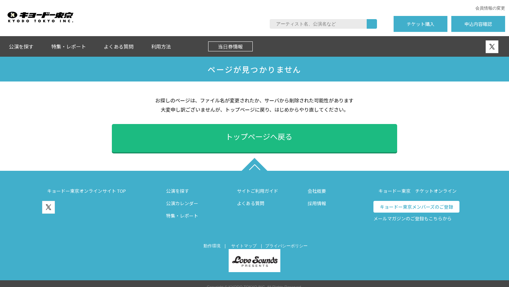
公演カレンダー (182, 196)
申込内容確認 (478, 24)
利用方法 (161, 46)
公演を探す (21, 46)
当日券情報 (230, 46)
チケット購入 (420, 24)
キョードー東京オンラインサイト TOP (86, 183)
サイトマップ (244, 238)
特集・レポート (68, 46)
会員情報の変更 (490, 8)
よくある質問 (118, 46)
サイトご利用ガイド (257, 183)
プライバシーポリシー (286, 238)
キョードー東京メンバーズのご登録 (416, 199)
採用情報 (317, 196)
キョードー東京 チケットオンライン (417, 183)
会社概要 (317, 183)
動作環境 (212, 238)
